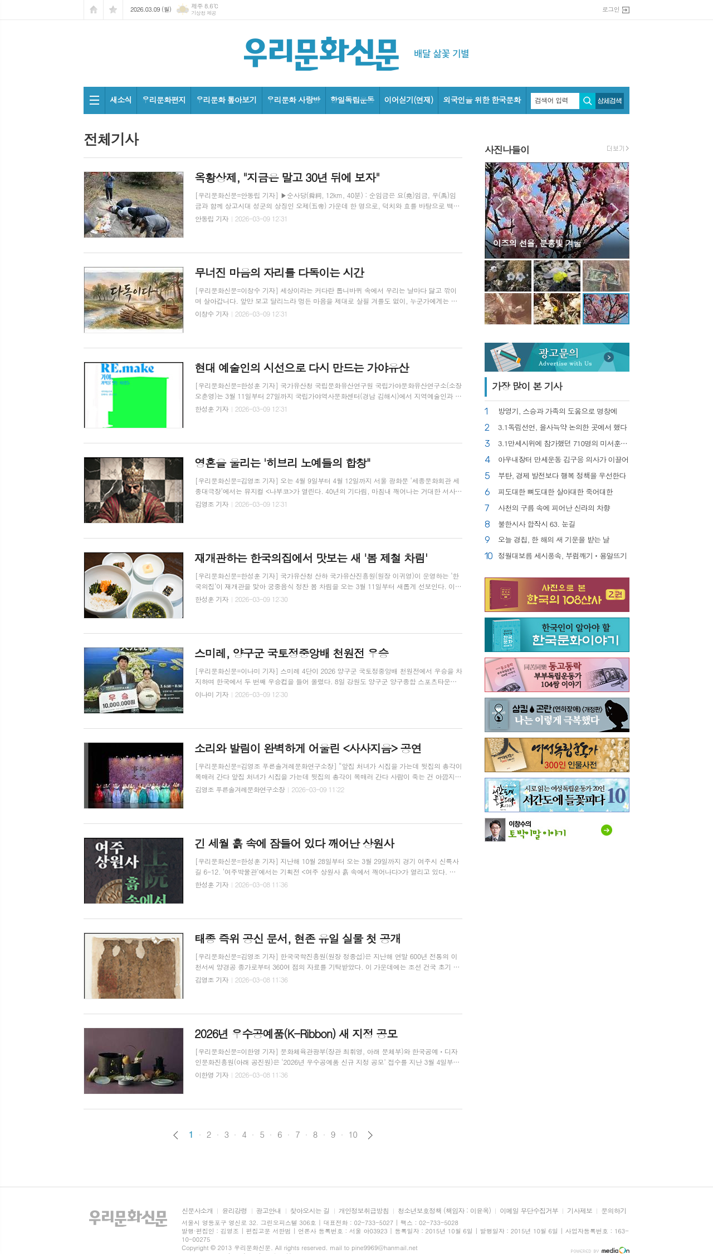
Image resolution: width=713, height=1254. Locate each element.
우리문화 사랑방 (293, 99)
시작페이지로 (93, 9)
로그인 (610, 9)
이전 (175, 1135)
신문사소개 (197, 1211)
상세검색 (609, 101)
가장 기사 (527, 386)
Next (615, 209)
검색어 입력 (551, 100)
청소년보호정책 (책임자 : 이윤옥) (444, 1211)
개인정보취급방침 (364, 1211)
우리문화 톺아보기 (226, 99)
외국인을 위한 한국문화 (481, 99)
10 (353, 1134)
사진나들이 (507, 149)
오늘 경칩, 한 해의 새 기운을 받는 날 (553, 540)
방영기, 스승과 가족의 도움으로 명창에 (557, 411)
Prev (499, 209)
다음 (370, 1135)
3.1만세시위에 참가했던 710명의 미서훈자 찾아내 (563, 443)
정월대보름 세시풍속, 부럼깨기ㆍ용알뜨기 (562, 556)
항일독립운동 (352, 99)
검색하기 (587, 101)
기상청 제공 (203, 13)
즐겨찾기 (113, 9)
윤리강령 (234, 1211)
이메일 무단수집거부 (529, 1211)
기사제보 (579, 1211)
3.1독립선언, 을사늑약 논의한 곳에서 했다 (562, 427)
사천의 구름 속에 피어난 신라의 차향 (554, 508)
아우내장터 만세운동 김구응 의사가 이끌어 (563, 460)
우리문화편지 (163, 99)
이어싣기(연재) (408, 99)
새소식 (120, 99)
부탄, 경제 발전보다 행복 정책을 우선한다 (562, 476)
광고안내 (268, 1211)
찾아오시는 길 (310, 1211)
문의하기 (613, 1211)
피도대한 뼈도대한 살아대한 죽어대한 (555, 492)
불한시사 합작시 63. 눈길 (536, 524)
